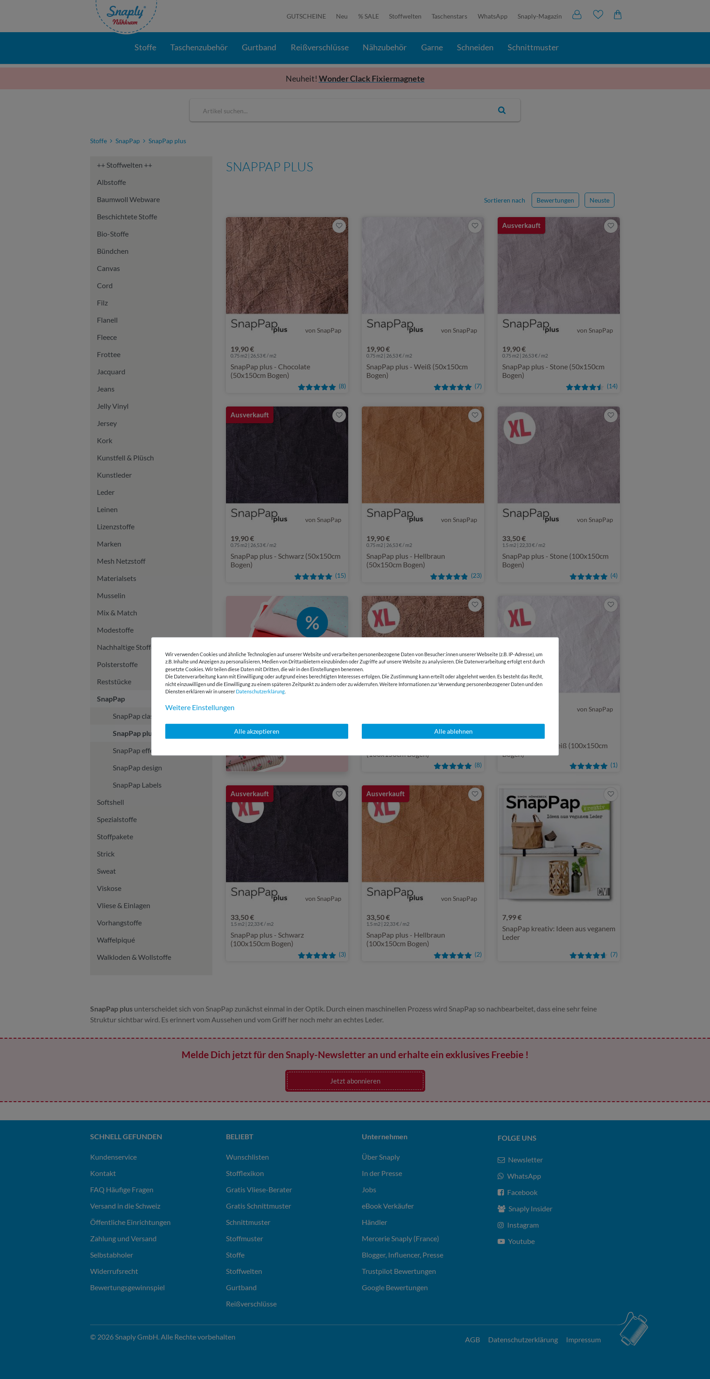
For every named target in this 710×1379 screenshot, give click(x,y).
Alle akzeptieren (256, 731)
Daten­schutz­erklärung (260, 691)
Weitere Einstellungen (200, 707)
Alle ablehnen (453, 731)
